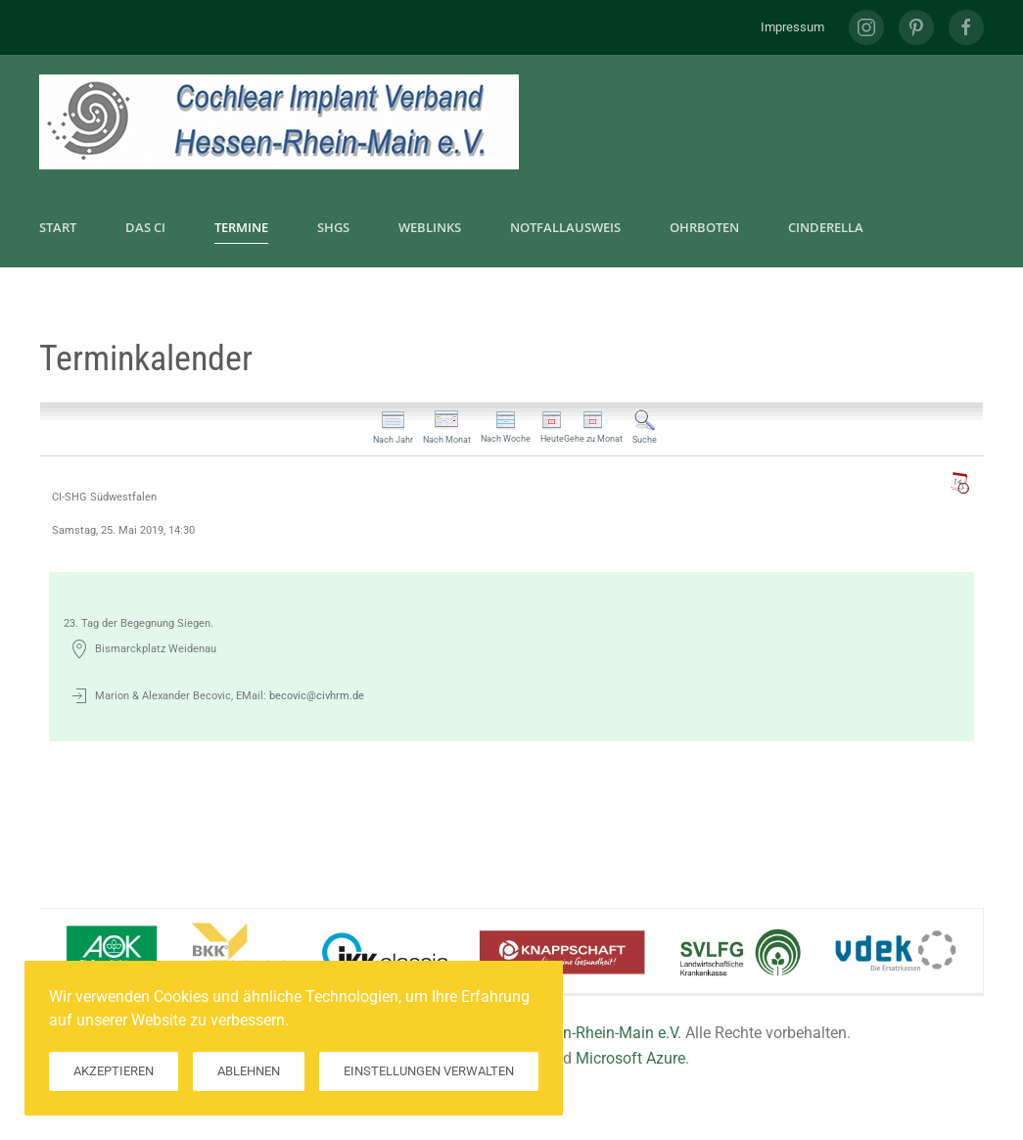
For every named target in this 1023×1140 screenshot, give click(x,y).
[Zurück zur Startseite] (279, 121)
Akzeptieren (113, 1071)
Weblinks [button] (429, 227)
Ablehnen (248, 1071)
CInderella (825, 227)
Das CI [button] (145, 227)
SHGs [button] (333, 227)
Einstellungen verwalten (429, 1071)
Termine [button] (241, 227)
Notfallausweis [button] (565, 227)
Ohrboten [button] (704, 227)
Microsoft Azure (630, 1058)
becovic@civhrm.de (316, 695)
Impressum (792, 27)
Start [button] (57, 227)
